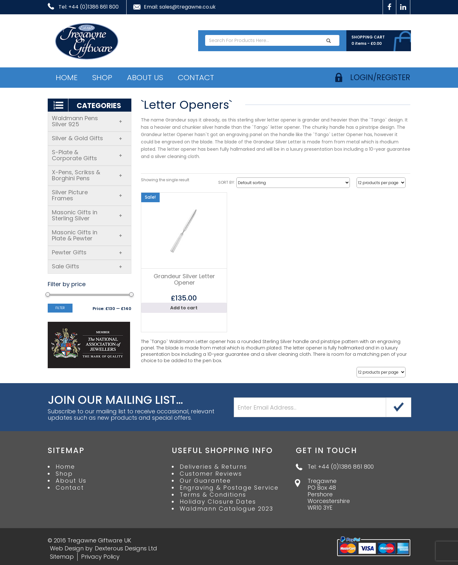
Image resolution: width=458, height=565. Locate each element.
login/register (380, 77)
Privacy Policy (100, 557)
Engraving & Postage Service (229, 487)
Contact (196, 77)
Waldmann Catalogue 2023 (226, 508)
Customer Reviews (211, 473)
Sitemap (62, 557)
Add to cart (184, 308)
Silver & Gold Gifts (87, 138)
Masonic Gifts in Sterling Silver (87, 215)
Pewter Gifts (87, 252)
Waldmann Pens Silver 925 (87, 121)
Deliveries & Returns (213, 466)
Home (67, 77)
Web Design (67, 548)
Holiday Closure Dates (218, 501)
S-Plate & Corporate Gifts (87, 155)
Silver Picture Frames (87, 195)
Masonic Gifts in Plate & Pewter (87, 235)
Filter (60, 308)
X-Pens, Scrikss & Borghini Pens (87, 175)
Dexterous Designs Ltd (126, 548)
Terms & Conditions (213, 494)
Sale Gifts (87, 266)
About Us (145, 77)
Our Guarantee (205, 480)
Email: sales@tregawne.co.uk (180, 6)
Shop (102, 77)
